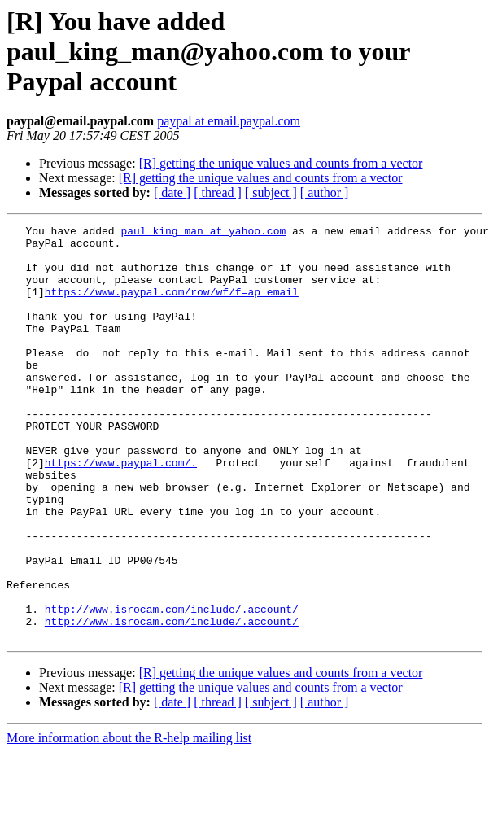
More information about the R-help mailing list (129, 821)
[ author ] (324, 192)
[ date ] (172, 192)
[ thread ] (218, 192)
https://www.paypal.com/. (121, 511)
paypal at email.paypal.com (228, 121)
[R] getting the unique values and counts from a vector (281, 163)
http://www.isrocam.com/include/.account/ (172, 687)
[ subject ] (271, 192)
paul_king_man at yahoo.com (203, 232)
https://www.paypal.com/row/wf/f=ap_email (172, 306)
